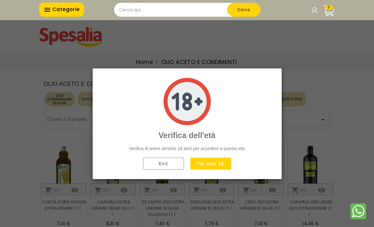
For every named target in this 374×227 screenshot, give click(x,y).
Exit (163, 163)
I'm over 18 (211, 163)
